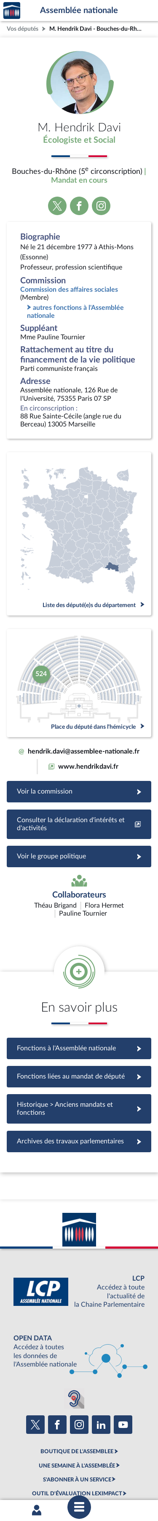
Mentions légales (30, 1465)
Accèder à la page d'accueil (11, 11)
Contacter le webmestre (42, 1473)
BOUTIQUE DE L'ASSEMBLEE (76, 1401)
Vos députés (22, 29)
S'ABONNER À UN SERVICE (77, 1430)
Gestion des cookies (121, 1473)
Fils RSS (84, 1473)
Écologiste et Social (79, 140)
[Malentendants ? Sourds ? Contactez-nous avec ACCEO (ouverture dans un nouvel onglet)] (74, 1349)
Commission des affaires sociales (69, 289)
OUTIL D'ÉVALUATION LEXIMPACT (77, 1443)
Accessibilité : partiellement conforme (100, 1465)
